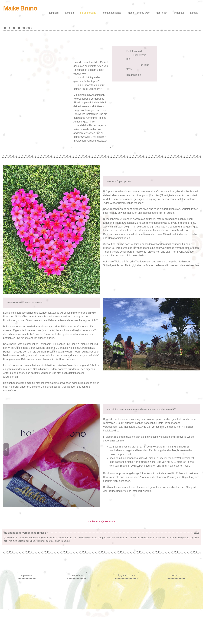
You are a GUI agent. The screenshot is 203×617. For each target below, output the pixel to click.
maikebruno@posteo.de (101, 521)
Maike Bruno (20, 8)
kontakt (194, 12)
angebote (179, 12)
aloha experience (111, 12)
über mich (161, 12)
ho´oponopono (88, 12)
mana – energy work (139, 12)
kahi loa (69, 12)
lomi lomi (54, 12)
